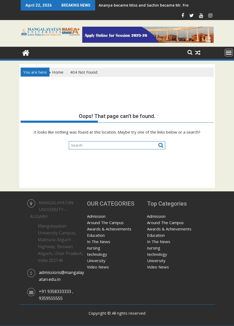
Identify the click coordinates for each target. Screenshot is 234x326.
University (96, 260)
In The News (98, 241)
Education (96, 235)
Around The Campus (105, 222)
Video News (98, 267)
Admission (96, 216)
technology (97, 254)
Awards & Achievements (109, 228)
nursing (93, 248)
